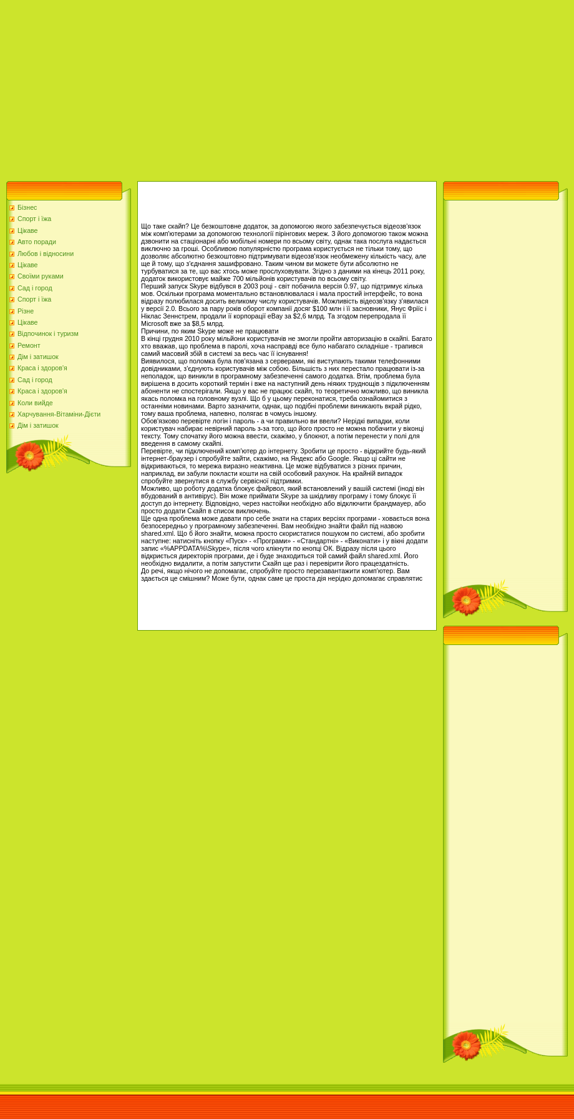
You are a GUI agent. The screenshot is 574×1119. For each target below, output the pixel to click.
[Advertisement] (221, 87)
